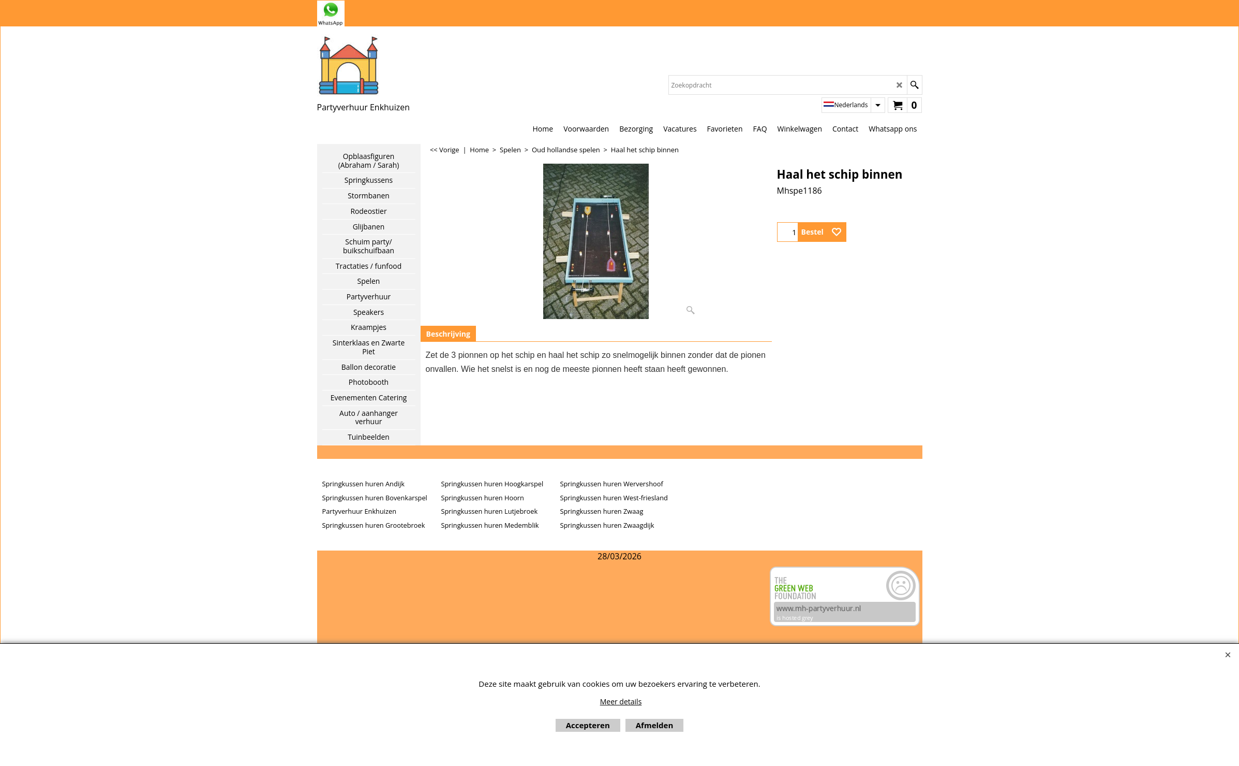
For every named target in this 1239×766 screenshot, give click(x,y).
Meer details (621, 701)
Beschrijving (448, 334)
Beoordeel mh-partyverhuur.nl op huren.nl (358, 602)
